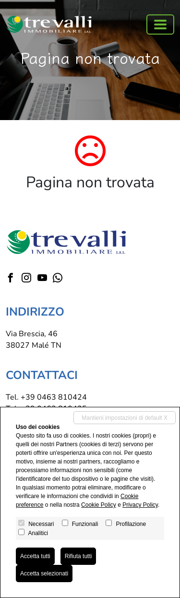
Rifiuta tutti (78, 556)
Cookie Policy (98, 504)
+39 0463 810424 (54, 397)
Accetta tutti (35, 556)
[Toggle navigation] (160, 24)
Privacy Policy (140, 504)
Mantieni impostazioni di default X (125, 418)
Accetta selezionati (44, 573)
